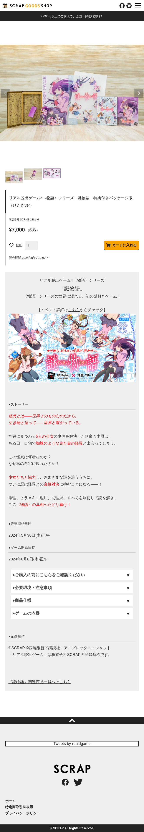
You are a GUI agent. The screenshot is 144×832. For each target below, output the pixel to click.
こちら (74, 310)
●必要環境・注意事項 (32, 587)
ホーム (10, 801)
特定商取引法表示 (19, 807)
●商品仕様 (21, 600)
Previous (5, 93)
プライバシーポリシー (22, 813)
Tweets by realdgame (72, 743)
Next (138, 93)
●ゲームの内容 (26, 613)
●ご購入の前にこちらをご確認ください (48, 575)
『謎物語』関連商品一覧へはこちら (39, 682)
